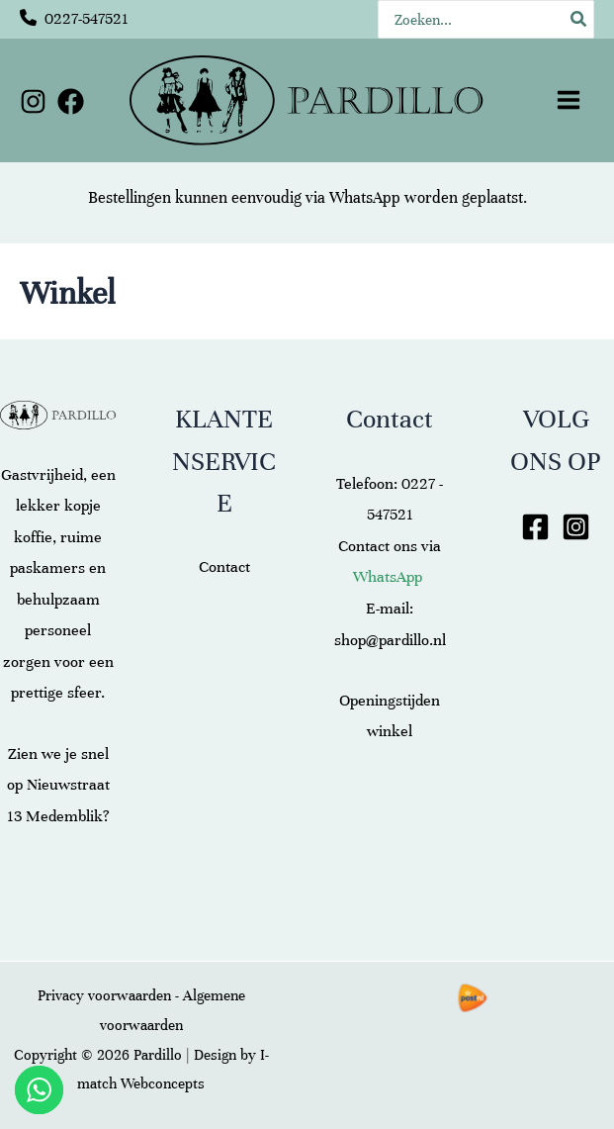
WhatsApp (364, 198)
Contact (224, 567)
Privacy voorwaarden (104, 995)
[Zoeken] (579, 19)
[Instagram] (33, 101)
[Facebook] (70, 101)
